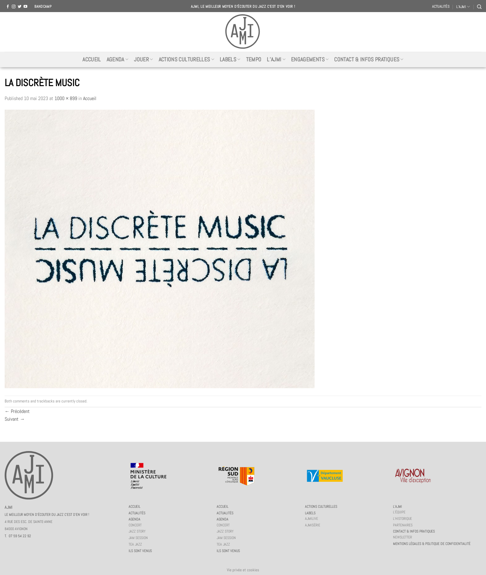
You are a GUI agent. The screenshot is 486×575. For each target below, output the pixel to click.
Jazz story (137, 531)
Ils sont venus (140, 551)
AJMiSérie (312, 525)
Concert (135, 525)
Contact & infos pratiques (368, 59)
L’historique (402, 518)
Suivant (15, 419)
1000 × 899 (66, 98)
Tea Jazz (135, 544)
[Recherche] (479, 6)
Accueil (91, 59)
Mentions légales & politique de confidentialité (432, 544)
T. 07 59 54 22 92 (18, 536)
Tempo (254, 59)
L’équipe (399, 512)
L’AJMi (276, 59)
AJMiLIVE (311, 518)
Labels (230, 59)
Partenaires (403, 525)
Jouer (143, 59)
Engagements (310, 59)
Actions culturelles (186, 59)
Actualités (440, 6)
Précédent (17, 411)
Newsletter (402, 537)
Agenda (118, 59)
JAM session (138, 538)
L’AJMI (463, 7)
